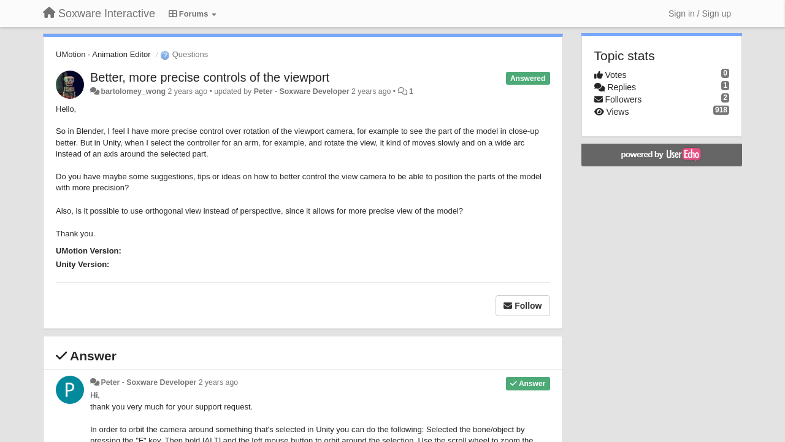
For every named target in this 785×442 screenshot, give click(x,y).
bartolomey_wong (133, 91)
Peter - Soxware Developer (302, 91)
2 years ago (219, 382)
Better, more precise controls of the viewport (209, 77)
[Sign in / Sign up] (700, 13)
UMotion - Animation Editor (103, 54)
